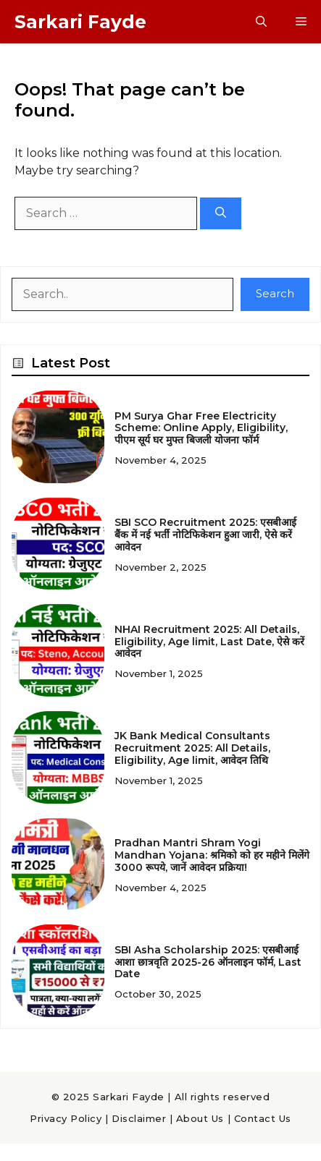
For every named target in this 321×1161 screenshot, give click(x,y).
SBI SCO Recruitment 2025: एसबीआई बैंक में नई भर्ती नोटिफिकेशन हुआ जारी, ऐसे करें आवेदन (205, 534)
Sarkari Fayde (80, 22)
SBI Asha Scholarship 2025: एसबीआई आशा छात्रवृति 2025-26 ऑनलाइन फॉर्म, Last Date (207, 962)
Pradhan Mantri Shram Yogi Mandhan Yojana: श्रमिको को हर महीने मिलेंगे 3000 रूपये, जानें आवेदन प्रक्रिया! (211, 855)
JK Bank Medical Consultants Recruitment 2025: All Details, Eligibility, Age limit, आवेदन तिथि (192, 748)
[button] (261, 21)
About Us (200, 1118)
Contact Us (262, 1118)
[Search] (220, 213)
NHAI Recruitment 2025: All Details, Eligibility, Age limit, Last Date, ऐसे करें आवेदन (209, 641)
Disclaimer (139, 1118)
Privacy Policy (65, 1118)
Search (275, 293)
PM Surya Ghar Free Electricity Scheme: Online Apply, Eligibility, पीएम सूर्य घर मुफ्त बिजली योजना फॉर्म (201, 428)
